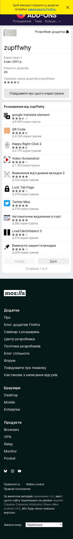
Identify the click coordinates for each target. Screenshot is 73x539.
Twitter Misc (21, 202)
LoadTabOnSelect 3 (27, 231)
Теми (38, 21)
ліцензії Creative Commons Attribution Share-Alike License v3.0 (33, 504)
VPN (7, 437)
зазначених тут (43, 496)
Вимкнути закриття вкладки (34, 245)
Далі (53, 261)
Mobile (9, 402)
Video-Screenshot (25, 158)
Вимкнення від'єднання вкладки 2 (38, 173)
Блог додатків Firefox (22, 325)
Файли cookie (35, 484)
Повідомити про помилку (25, 368)
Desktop (11, 395)
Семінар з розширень (21, 332)
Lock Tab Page (23, 187)
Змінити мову (13, 524)
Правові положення (17, 488)
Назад (20, 261)
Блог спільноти (16, 353)
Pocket (10, 458)
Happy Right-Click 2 (27, 144)
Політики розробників (22, 346)
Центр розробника (19, 339)
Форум (9, 360)
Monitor (10, 451)
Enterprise (12, 409)
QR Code (19, 129)
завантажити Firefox (42, 9)
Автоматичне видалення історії (36, 216)
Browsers (11, 430)
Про (7, 317)
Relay (8, 444)
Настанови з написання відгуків (30, 375)
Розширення (22, 21)
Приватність (12, 484)
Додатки (11, 310)
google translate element (30, 115)
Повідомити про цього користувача (37, 93)
